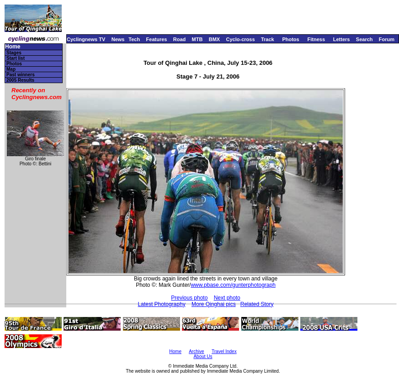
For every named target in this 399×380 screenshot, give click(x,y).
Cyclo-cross (240, 39)
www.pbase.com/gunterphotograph (233, 285)
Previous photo (189, 298)
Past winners (20, 74)
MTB (197, 39)
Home (12, 47)
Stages (13, 52)
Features (156, 39)
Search (364, 39)
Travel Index (224, 351)
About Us (202, 356)
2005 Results (20, 80)
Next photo (227, 298)
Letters (341, 39)
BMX (214, 39)
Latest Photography (162, 304)
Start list (15, 58)
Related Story (257, 304)
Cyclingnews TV (86, 39)
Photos (290, 39)
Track (267, 39)
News (118, 39)
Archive (196, 351)
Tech (134, 39)
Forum (386, 39)
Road (179, 39)
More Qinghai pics (214, 304)
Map (11, 69)
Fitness (316, 39)
